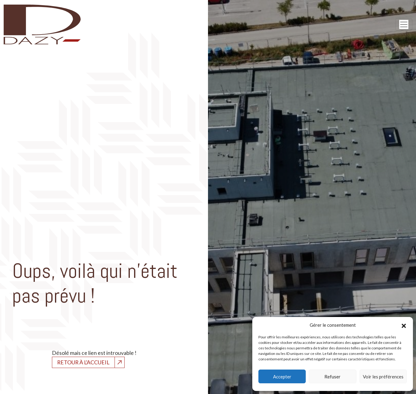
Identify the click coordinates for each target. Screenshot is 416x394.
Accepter (282, 376)
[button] (404, 325)
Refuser (332, 376)
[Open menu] (403, 24)
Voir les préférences (383, 376)
